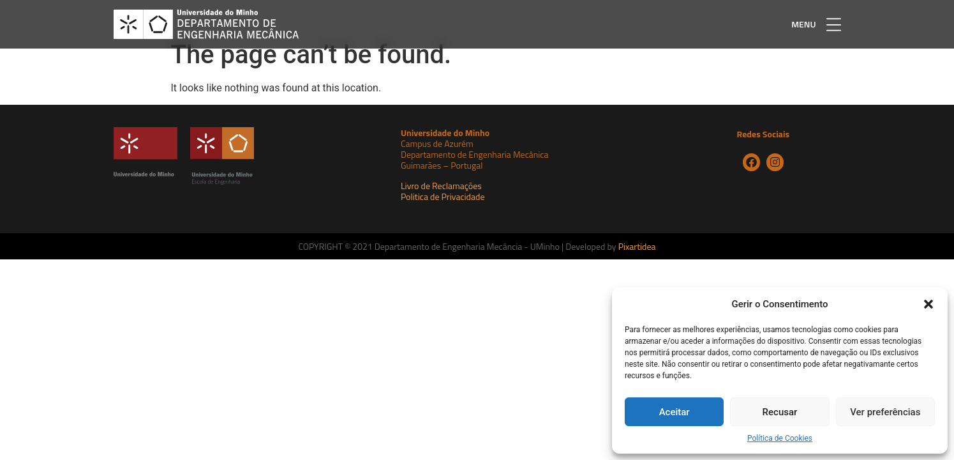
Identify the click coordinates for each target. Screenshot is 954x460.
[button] (928, 304)
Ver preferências (885, 412)
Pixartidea (637, 261)
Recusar (780, 412)
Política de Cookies (779, 438)
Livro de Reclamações (441, 199)
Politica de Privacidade (443, 210)
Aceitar (674, 412)
